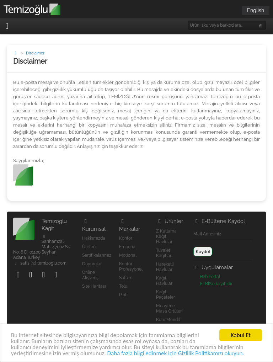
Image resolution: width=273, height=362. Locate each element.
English (255, 10)
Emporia (127, 246)
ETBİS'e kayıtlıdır (216, 283)
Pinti (123, 294)
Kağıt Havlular (164, 281)
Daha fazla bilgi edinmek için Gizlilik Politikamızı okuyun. (175, 353)
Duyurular (92, 263)
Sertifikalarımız (96, 255)
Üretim (89, 246)
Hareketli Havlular (165, 267)
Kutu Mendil (168, 319)
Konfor (125, 238)
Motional (127, 255)
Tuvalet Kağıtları (164, 253)
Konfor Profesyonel (131, 266)
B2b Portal (210, 276)
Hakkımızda (93, 238)
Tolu (123, 286)
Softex (125, 277)
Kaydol (203, 251)
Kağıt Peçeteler (165, 294)
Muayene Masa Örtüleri (169, 308)
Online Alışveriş (90, 275)
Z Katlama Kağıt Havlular (166, 236)
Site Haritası (94, 286)
